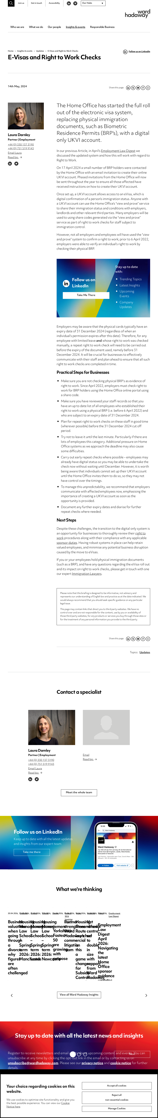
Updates (40, 51)
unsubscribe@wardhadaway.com (33, 1063)
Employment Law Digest (118, 151)
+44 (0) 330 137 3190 (21, 144)
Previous (12, 995)
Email (86, 755)
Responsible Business (102, 27)
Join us (21, 3)
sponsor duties (67, 543)
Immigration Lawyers (87, 574)
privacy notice (92, 1063)
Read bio (15, 157)
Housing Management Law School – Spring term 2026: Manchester (87, 927)
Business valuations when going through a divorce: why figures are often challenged (30, 929)
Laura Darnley (19, 135)
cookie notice (120, 1063)
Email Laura (15, 153)
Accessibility (54, 3)
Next (146, 995)
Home (10, 51)
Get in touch (36, 3)
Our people (54, 27)
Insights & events (75, 27)
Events (80, 913)
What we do (36, 27)
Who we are (17, 27)
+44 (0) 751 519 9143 (21, 148)
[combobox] (93, 3)
